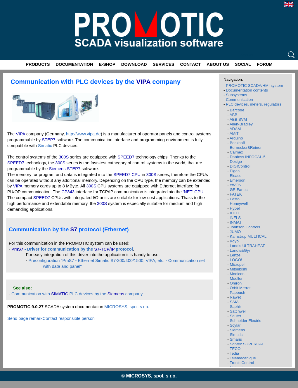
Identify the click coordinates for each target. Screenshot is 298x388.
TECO (235, 348)
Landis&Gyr (240, 250)
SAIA (234, 302)
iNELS (235, 217)
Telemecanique (243, 358)
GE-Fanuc (238, 189)
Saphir (235, 306)
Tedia (234, 353)
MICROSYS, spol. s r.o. (126, 306)
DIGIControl (240, 166)
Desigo (236, 161)
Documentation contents (247, 90)
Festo (234, 199)
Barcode (237, 110)
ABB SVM (238, 119)
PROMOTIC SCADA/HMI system (254, 85)
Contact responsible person (69, 318)
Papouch (237, 292)
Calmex (236, 152)
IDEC (234, 213)
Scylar (235, 325)
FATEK (236, 194)
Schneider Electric (245, 320)
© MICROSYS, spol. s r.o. (149, 375)
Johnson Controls (245, 227)
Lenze (235, 255)
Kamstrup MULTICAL (248, 236)
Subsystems (236, 95)
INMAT (235, 222)
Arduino (236, 138)
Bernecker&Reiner (245, 147)
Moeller (236, 278)
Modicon (237, 274)
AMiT (234, 133)
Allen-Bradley (241, 124)
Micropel (237, 264)
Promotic (10, 2)
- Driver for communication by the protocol (72, 249)
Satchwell (238, 311)
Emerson (237, 180)
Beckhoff (237, 143)
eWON (235, 185)
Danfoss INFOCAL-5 (247, 157)
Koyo (234, 241)
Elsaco (235, 175)
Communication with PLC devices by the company (77, 294)
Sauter (235, 316)
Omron (236, 283)
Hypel (235, 208)
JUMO (235, 232)
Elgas (234, 171)
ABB (234, 115)
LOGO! (236, 260)
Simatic (45, 145)
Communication (239, 99)
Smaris (236, 339)
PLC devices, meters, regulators (253, 104)
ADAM (235, 129)
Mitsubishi (238, 269)
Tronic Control (242, 363)
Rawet (235, 297)
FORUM (265, 64)
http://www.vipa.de (83, 134)
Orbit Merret (240, 288)
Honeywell (239, 203)
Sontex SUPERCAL (247, 344)
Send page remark (25, 318)
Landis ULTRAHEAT (247, 246)
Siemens (237, 330)
